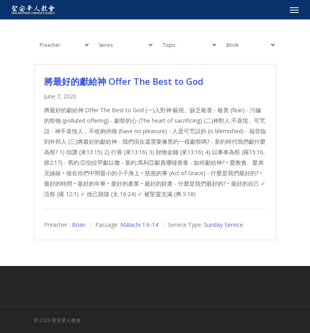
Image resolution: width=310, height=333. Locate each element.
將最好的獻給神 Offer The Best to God (123, 81)
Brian (79, 224)
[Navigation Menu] (294, 10)
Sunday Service (223, 224)
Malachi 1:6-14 (139, 224)
